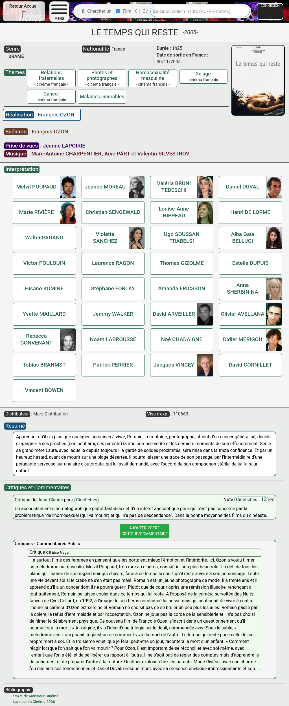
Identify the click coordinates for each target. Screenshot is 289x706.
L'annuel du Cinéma (29, 701)
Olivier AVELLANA (242, 314)
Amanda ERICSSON (181, 288)
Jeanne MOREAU (105, 186)
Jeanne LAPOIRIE (64, 145)
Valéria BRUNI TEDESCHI (174, 186)
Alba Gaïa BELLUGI (242, 237)
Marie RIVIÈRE (36, 212)
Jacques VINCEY (174, 364)
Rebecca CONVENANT (36, 339)
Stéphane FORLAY (113, 288)
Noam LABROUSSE (113, 339)
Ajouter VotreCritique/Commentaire (144, 531)
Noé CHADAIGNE (181, 339)
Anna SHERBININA (242, 288)
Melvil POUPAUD (36, 186)
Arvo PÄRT (117, 153)
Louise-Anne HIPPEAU (174, 212)
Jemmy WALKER (113, 314)
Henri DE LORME (250, 212)
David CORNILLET (250, 364)
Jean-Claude (51, 500)
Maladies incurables (102, 96)
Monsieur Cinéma (43, 696)
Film (124, 11)
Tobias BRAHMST (44, 364)
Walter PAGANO (44, 237)
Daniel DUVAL (242, 186)
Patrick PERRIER (113, 364)
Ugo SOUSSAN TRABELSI (182, 237)
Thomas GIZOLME (182, 263)
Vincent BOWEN (44, 390)
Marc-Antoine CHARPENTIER (66, 153)
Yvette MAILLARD (44, 314)
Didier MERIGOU (242, 339)
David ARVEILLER (174, 314)
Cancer (51, 94)
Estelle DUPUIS (250, 263)
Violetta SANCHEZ (105, 237)
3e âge (203, 74)
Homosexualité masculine (153, 75)
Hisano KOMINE (44, 288)
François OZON (56, 114)
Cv (141, 11)
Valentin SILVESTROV (163, 153)
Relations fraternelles (51, 75)
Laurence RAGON (113, 263)
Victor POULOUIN (44, 263)
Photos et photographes (102, 75)
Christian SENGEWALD (113, 212)
